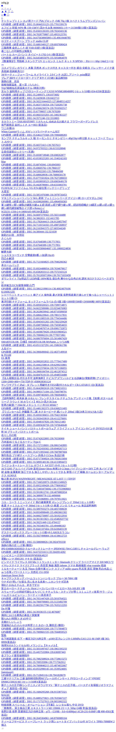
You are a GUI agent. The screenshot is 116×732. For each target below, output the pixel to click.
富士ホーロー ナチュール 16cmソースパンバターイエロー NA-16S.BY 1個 (43, 588)
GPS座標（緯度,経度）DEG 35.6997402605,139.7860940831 (34, 395)
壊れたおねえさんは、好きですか (20, 585)
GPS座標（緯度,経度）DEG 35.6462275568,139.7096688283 (34, 135)
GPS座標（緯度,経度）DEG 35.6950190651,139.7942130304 (34, 415)
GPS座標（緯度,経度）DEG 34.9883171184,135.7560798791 (34, 391)
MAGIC (5, 695)
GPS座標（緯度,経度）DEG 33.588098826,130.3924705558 (33, 542)
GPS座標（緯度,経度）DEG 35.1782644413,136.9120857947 (34, 221)
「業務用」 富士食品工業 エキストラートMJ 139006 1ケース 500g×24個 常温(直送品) (49, 708)
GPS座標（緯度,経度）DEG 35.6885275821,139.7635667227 (34, 698)
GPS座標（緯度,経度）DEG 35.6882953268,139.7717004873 (34, 628)
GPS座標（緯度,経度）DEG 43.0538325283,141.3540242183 (34, 158)
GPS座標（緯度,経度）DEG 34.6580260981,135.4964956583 (34, 201)
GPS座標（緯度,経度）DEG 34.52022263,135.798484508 (32, 171)
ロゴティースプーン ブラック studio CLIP (24, 41)
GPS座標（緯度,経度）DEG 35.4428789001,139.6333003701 (34, 184)
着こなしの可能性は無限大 (16, 51)
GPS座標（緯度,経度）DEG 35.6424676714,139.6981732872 (34, 328)
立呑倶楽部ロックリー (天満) (17, 151)
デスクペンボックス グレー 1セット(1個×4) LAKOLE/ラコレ (35, 532)
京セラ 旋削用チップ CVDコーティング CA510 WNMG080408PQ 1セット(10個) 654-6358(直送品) (55, 91)
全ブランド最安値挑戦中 (15, 655)
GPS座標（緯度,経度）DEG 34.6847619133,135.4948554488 (34, 375)
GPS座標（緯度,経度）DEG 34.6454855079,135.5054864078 (34, 58)
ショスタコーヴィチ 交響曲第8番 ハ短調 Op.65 (27, 255)
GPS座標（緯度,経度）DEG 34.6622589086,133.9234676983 (34, 308)
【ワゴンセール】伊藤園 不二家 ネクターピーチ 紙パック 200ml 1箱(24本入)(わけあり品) (52, 411)
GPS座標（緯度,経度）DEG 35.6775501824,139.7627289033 (34, 178)
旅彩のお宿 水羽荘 (12, 235)
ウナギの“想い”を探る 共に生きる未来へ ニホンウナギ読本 (35, 581)
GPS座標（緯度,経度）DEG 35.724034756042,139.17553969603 (36, 488)
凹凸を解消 (7, 258)
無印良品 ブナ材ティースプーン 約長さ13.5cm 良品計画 (33, 455)
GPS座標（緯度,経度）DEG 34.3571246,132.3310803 (30, 118)
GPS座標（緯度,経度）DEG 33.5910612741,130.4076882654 (34, 492)
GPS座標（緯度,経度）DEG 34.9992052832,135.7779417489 (34, 361)
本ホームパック (10, 265)
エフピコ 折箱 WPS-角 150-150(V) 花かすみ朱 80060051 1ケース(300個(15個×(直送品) (49, 27)
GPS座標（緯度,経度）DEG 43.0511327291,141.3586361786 (34, 345)
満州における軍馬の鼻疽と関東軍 (20, 615)
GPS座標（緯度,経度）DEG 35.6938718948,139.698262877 (33, 155)
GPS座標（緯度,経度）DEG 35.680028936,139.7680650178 (33, 174)
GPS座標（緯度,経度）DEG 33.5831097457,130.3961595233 (34, 648)
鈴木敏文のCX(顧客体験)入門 (18, 285)
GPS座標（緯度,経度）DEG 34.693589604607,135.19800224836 (36, 248)
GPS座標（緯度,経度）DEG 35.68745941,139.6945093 (30, 164)
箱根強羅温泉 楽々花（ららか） (20, 84)
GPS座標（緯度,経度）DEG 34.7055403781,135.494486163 (33, 525)
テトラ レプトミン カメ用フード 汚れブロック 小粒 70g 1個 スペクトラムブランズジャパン (53, 21)
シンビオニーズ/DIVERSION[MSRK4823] (24, 555)
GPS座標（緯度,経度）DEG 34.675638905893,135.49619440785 (36, 37)
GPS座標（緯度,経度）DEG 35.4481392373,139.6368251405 (34, 408)
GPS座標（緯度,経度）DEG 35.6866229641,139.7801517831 (34, 315)
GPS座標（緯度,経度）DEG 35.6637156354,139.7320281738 (34, 104)
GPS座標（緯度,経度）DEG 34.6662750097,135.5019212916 (34, 515)
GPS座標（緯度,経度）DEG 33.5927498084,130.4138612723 (34, 535)
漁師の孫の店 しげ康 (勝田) (16, 545)
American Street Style (12, 575)
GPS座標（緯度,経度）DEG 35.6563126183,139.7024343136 (34, 31)
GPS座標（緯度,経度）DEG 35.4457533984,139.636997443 (33, 652)
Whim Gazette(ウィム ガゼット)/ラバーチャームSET (30, 131)
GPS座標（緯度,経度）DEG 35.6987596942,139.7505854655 (34, 325)
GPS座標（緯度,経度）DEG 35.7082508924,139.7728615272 (34, 658)
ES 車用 (5, 358)
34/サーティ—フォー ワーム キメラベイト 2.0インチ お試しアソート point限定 (45, 74)
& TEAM (6, 355)
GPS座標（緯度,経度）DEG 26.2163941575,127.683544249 (33, 228)
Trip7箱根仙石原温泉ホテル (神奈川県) (23, 88)
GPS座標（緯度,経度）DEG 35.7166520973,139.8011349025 (34, 482)
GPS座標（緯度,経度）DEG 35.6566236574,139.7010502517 (34, 108)
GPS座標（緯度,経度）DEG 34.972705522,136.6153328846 (33, 148)
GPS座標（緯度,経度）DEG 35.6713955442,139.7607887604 (34, 452)
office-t (5, 539)
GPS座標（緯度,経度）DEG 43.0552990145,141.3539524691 (34, 669)
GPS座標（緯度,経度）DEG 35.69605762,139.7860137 (30, 168)
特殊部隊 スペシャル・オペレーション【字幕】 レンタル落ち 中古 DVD (42, 704)
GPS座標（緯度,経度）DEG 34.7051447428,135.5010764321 (34, 598)
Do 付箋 (5, 608)
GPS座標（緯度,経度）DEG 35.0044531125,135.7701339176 (34, 24)
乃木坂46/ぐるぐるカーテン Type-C (21, 442)
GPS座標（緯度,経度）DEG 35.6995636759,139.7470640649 (34, 425)
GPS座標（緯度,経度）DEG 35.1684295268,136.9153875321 (34, 691)
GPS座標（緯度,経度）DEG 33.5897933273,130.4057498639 (34, 509)
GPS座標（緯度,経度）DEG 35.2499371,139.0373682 (30, 94)
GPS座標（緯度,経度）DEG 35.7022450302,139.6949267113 (34, 448)
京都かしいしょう (11, 622)
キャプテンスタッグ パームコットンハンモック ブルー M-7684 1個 (39, 578)
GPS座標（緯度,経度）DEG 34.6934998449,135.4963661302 (34, 512)
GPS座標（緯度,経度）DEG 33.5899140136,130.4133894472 (34, 462)
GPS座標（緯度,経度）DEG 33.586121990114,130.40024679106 (36, 288)
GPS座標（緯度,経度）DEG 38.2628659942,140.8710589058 (34, 311)
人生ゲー (6, 348)
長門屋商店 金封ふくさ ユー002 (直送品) (24, 125)
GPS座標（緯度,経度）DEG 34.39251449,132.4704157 (30, 522)
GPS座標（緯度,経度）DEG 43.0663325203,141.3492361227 (34, 114)
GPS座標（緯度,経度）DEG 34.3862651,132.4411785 (30, 218)
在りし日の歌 (9, 435)
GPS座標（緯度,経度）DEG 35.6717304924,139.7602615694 (34, 458)
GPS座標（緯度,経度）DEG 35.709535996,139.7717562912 (33, 662)
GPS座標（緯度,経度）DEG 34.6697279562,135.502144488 (33, 215)
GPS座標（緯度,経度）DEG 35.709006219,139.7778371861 (33, 335)
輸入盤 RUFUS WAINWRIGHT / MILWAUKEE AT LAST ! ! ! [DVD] (38, 478)
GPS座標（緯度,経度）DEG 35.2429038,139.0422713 (30, 98)
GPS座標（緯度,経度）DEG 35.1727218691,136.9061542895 (34, 445)
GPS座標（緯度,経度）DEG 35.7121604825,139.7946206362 (34, 261)
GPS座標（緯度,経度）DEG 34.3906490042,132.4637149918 (34, 352)
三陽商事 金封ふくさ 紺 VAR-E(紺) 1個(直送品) (27, 47)
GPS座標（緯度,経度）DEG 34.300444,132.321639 (29, 231)
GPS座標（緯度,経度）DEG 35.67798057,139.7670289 (30, 111)
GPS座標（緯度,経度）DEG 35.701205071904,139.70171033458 (36, 275)
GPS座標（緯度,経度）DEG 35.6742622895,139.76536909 (32, 438)
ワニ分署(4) (8, 128)
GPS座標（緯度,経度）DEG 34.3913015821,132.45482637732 (34, 519)
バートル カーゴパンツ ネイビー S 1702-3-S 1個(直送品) (32, 54)
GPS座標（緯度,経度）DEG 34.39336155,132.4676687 (30, 612)
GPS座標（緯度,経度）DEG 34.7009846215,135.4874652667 (34, 665)
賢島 (3, 635)
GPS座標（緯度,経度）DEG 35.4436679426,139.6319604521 (34, 331)
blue (3, 161)
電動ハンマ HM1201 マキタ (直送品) (21, 558)
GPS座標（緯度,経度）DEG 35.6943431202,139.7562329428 (34, 321)
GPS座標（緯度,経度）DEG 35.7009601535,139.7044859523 (34, 632)
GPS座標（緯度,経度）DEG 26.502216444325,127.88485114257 (36, 101)
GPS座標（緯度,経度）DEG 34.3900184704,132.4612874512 (34, 371)
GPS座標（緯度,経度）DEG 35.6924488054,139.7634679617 (34, 268)
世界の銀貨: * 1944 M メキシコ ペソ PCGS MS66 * (29, 405)
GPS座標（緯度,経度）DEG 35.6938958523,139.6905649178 (34, 181)
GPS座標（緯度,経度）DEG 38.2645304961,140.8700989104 (34, 718)
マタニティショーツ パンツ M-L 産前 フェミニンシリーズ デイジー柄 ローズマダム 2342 (51, 198)
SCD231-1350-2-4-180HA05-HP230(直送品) (25, 211)
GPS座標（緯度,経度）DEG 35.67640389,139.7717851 (30, 241)
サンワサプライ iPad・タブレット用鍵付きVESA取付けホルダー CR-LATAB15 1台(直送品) (52, 385)
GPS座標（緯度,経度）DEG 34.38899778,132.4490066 (30, 495)
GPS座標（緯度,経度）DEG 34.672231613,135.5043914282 (33, 552)
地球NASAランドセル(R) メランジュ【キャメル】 (29, 645)
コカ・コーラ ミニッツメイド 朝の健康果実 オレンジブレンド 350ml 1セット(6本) (48, 502)
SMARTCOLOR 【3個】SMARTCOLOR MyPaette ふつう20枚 (35, 341)
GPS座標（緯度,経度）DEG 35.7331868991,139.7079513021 (34, 499)
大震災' (5, 191)
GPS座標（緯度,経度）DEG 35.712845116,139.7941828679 (33, 675)
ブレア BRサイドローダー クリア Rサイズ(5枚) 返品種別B (34, 78)
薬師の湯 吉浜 (10, 81)
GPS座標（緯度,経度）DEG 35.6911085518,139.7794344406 (34, 318)
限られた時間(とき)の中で (16, 618)
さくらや (6, 238)
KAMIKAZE (8, 292)
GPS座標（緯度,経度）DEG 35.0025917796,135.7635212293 (34, 605)
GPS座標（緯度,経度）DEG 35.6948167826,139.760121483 (33, 421)
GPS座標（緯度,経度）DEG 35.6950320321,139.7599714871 (34, 305)
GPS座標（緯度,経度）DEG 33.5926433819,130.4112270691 (34, 418)
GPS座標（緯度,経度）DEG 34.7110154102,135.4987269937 (34, 225)
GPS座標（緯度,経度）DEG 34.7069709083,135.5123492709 (34, 601)
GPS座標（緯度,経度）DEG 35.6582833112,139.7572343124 (34, 272)
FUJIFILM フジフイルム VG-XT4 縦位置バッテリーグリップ (35, 188)
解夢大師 (6, 251)
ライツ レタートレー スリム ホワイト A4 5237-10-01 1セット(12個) (39, 465)
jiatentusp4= (7, 672)
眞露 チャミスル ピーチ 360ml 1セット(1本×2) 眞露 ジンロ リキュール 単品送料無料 (49, 505)
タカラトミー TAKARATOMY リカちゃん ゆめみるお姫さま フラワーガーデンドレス (49, 121)
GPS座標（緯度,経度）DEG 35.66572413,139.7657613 (30, 145)
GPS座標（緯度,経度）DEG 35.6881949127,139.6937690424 (34, 44)
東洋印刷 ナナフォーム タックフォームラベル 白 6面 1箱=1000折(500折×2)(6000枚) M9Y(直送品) (56, 301)
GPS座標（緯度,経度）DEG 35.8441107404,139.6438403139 (34, 529)
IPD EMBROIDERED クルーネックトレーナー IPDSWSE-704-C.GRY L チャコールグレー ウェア (55, 548)
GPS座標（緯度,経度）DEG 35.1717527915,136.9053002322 (34, 701)
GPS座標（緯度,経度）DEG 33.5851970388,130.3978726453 (34, 194)
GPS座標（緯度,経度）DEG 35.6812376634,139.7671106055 (34, 368)
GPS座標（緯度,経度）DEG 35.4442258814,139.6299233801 (34, 364)
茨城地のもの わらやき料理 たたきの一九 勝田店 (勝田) (32, 625)
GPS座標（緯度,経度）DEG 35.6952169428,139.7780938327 (34, 485)
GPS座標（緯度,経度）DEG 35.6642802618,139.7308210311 (34, 388)
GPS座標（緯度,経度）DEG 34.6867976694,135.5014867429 (34, 338)
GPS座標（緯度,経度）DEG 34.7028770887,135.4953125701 (34, 34)
